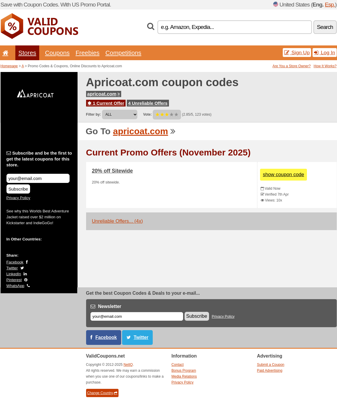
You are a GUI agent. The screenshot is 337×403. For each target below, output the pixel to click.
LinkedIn (13, 274)
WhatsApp (15, 286)
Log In (324, 52)
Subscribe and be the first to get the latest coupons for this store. (39, 158)
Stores (27, 52)
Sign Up (297, 52)
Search (325, 27)
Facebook (15, 262)
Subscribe (18, 188)
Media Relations (184, 376)
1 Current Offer (106, 103)
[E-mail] (137, 316)
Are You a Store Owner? (291, 66)
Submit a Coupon (271, 365)
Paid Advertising (269, 370)
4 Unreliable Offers (147, 103)
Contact (178, 365)
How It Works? (325, 66)
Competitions (123, 52)
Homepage (9, 66)
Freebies (87, 52)
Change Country (102, 393)
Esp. (330, 4)
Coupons (57, 52)
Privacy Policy (18, 198)
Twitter (12, 268)
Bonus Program (184, 370)
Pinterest (14, 280)
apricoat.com (103, 93)
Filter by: (93, 114)
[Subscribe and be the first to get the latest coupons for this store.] (38, 178)
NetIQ (128, 365)
